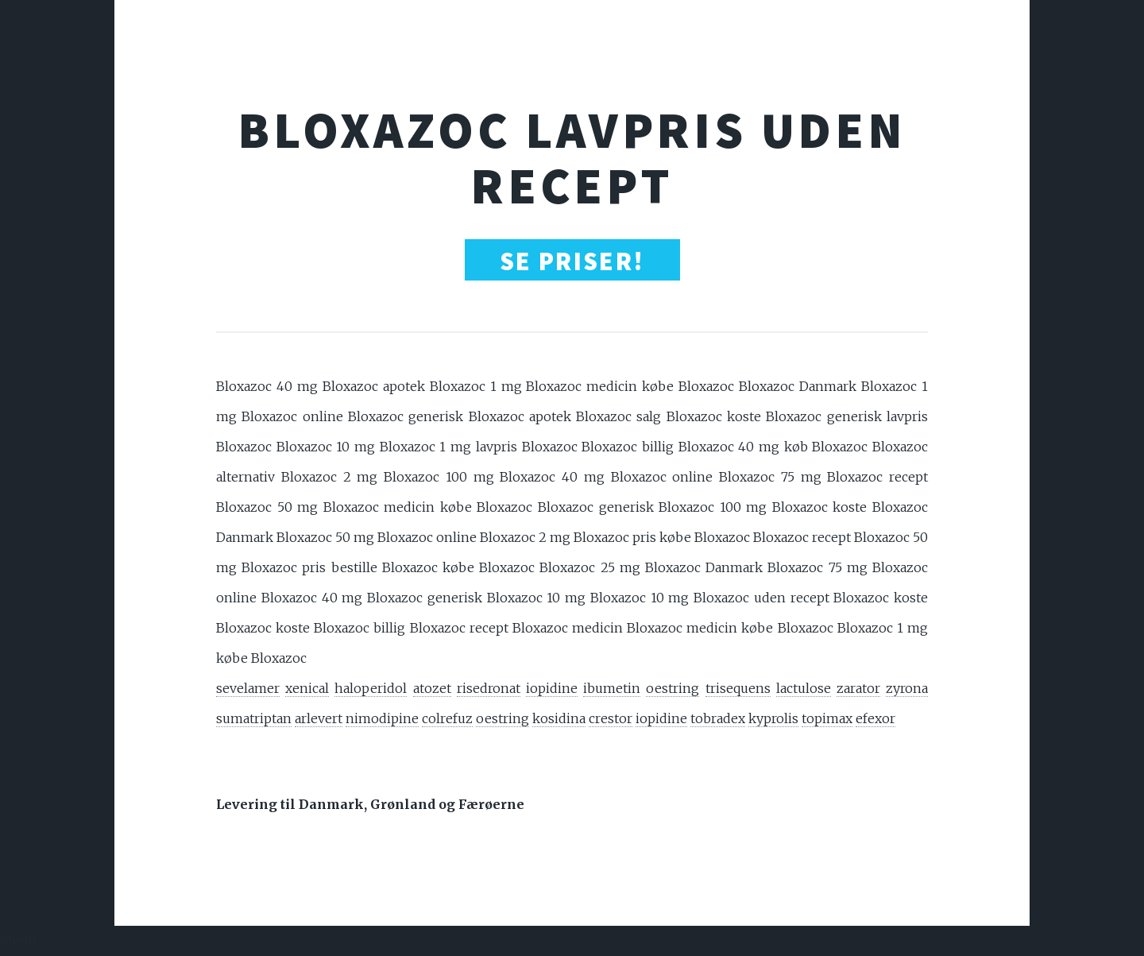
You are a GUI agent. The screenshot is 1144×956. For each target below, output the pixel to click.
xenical (307, 688)
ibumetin (611, 688)
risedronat (488, 688)
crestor (610, 718)
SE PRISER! (572, 261)
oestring (672, 688)
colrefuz (447, 718)
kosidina (559, 718)
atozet (432, 688)
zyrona (907, 688)
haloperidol (370, 688)
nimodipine (382, 718)
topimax (827, 718)
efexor (875, 718)
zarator (858, 688)
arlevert (318, 718)
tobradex (717, 718)
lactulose (803, 688)
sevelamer (248, 688)
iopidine (552, 688)
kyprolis (773, 718)
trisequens (738, 688)
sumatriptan (254, 718)
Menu (18, 941)
